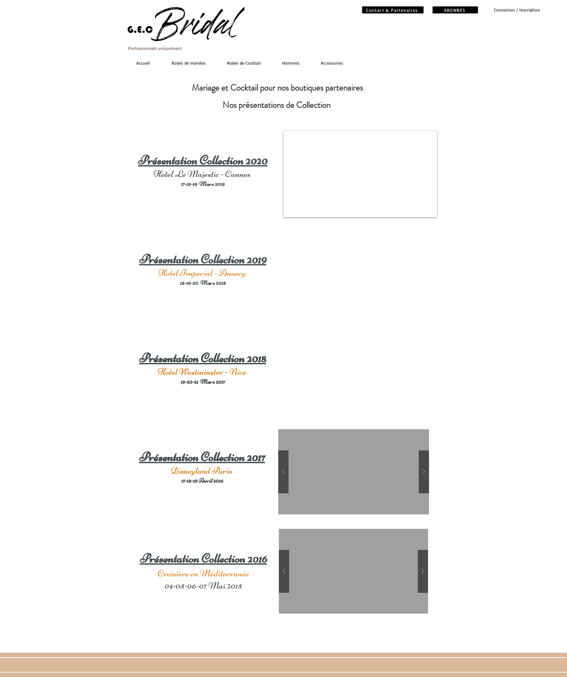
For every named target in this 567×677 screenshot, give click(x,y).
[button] (353, 471)
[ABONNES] (455, 9)
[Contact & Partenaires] (393, 9)
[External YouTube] (358, 273)
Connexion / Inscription (517, 9)
